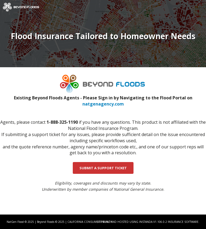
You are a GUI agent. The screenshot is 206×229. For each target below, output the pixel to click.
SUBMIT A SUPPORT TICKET (103, 168)
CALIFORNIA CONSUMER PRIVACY (89, 222)
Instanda (145, 222)
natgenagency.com (103, 104)
